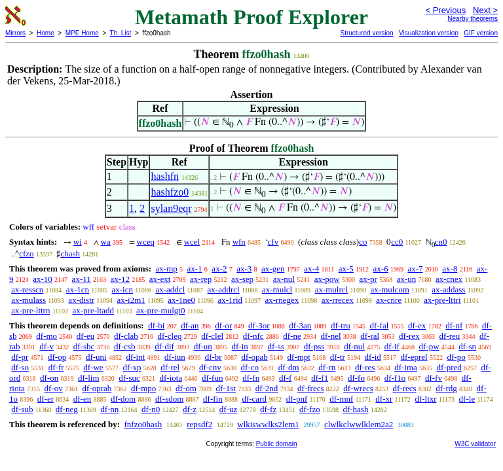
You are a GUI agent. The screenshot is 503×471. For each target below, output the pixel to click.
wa (106, 242)
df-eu (85, 336)
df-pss (314, 346)
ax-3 (244, 268)
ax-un (407, 279)
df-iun (174, 357)
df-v (46, 346)
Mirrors (15, 33)
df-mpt (299, 357)
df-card (254, 399)
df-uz (228, 409)
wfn (239, 242)
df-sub (22, 409)
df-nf (453, 325)
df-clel (212, 336)
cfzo (26, 253)
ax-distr (81, 300)
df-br (213, 357)
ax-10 (42, 279)
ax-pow (327, 279)
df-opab (254, 357)
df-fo (356, 378)
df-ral (369, 336)
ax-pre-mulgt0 (160, 310)
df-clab (126, 336)
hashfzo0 (170, 192)
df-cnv (210, 367)
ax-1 (194, 268)
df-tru (340, 325)
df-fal (378, 325)
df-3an (300, 325)
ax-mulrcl (331, 289)
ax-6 (380, 268)
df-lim (89, 378)
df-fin (213, 399)
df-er (45, 399)
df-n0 (150, 409)
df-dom (123, 399)
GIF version (481, 33)
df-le (467, 399)
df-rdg (446, 388)
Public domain (276, 443)
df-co (250, 367)
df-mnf (341, 399)
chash (70, 253)
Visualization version (428, 33)
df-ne (292, 336)
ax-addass (448, 289)
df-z (189, 409)
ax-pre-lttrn (30, 310)
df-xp (131, 367)
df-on (49, 378)
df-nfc (253, 336)
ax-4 (311, 268)
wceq (146, 242)
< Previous (445, 10)
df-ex (417, 325)
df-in (240, 346)
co (363, 242)
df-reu (449, 336)
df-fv (433, 378)
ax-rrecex (338, 300)
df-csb (125, 346)
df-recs (405, 388)
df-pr (19, 357)
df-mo (46, 336)
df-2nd (266, 388)
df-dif (164, 346)
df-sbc (84, 346)
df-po (456, 357)
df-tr (337, 357)
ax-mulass (28, 300)
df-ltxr (425, 399)
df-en (82, 399)
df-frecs (310, 388)
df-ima (405, 367)
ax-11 (81, 279)
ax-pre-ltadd (93, 310)
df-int (135, 357)
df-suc (129, 378)
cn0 (441, 242)
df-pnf (297, 399)
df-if (392, 346)
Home (45, 33)
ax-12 (120, 279)
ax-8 (449, 268)
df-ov (54, 388)
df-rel (169, 367)
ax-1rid (229, 300)
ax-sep (242, 279)
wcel (192, 242)
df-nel (331, 336)
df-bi (156, 325)
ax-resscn (27, 289)
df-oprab (97, 388)
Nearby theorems (472, 18)
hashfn (165, 176)
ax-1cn (77, 289)
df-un (203, 346)
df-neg (67, 409)
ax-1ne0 (181, 300)
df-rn (326, 367)
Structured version (366, 33)
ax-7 (414, 268)
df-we (93, 367)
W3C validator (475, 443)
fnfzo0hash (143, 424)
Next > (485, 10)
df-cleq (170, 336)
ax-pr (368, 279)
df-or (223, 325)
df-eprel (414, 357)
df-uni (96, 357)
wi (77, 242)
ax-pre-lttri (442, 300)
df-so (20, 367)
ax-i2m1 (131, 300)
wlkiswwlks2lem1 (268, 424)
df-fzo (309, 409)
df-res (365, 367)
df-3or (259, 325)
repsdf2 (199, 424)
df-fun (212, 378)
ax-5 (346, 268)
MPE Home (82, 33)
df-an (189, 325)
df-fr (56, 367)
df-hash (355, 409)
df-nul (354, 346)
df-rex (409, 336)
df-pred (449, 367)
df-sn (467, 346)
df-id (373, 357)
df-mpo (143, 388)
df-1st (226, 388)
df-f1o (395, 378)
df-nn (109, 409)
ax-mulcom (390, 289)
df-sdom (169, 399)
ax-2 (219, 268)
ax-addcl (170, 289)
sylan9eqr (171, 208)
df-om (186, 388)
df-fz (268, 409)
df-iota (171, 378)
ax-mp (166, 268)
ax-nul (284, 279)
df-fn (250, 378)
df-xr (383, 399)
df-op (57, 357)
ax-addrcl (224, 289)
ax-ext (159, 279)
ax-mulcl (277, 289)
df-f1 (319, 378)
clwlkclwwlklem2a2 (358, 424)
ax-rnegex (282, 300)
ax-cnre (388, 300)
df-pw (429, 346)
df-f (285, 378)
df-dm (288, 367)
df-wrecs (358, 388)
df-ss (276, 346)
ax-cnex (449, 279)
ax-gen (272, 268)
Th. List (121, 33)
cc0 (397, 242)
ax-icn (122, 289)
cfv (273, 242)
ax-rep (201, 279)
